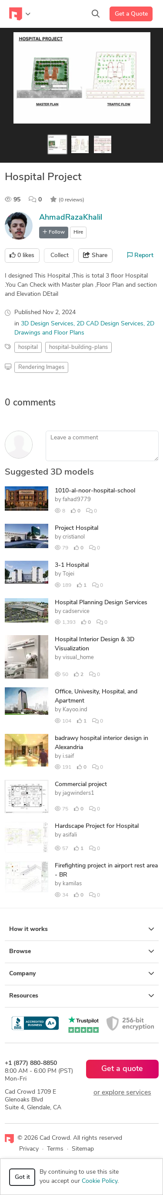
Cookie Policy (99, 1181)
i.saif (68, 756)
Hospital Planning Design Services (101, 602)
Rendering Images (41, 367)
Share (95, 255)
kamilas (72, 884)
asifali (70, 835)
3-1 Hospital (72, 565)
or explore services (122, 1092)
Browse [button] (81, 951)
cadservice (76, 611)
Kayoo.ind (75, 710)
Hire (78, 232)
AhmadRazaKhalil (70, 218)
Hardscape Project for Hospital (97, 826)
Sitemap (83, 1149)
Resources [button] (81, 995)
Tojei (68, 574)
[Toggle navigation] (20, 13)
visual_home (78, 657)
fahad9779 (77, 499)
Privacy (29, 1149)
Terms (55, 1149)
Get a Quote (131, 14)
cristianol (74, 537)
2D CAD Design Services (110, 324)
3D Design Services (47, 324)
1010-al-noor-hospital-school (95, 491)
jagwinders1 (78, 793)
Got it (22, 1177)
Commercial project (81, 784)
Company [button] (81, 973)
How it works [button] (81, 929)
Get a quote (122, 1069)
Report (140, 255)
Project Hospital (76, 528)
